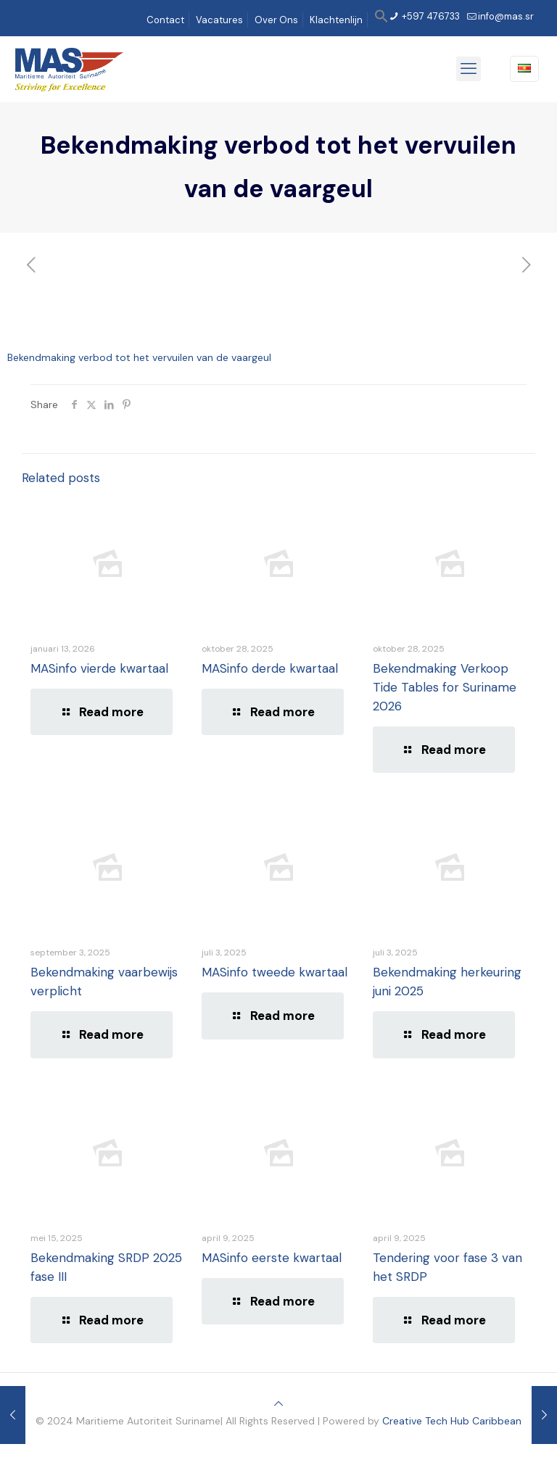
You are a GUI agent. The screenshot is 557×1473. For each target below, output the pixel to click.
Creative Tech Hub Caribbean (451, 1420)
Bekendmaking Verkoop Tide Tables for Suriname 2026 (444, 687)
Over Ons (276, 20)
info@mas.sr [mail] (506, 16)
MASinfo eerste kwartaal (272, 1258)
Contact (165, 20)
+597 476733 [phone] (430, 16)
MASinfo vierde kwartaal (99, 668)
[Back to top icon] (278, 1403)
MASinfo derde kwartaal (270, 668)
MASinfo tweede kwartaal (274, 972)
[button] (381, 20)
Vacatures (219, 20)
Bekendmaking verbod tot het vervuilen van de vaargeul (139, 357)
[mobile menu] (468, 69)
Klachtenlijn (336, 20)
